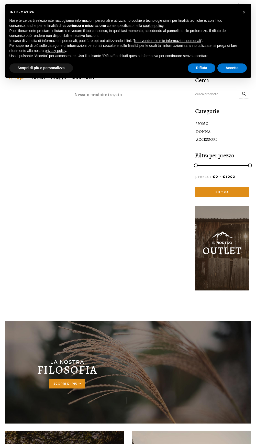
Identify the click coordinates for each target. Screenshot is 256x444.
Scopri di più (67, 384)
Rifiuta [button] (201, 68)
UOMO (200, 124)
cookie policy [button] (153, 26)
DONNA (201, 132)
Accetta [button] (232, 68)
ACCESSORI (204, 140)
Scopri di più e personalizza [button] (41, 68)
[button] (244, 12)
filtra (222, 192)
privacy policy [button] (55, 51)
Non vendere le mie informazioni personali (167, 41)
